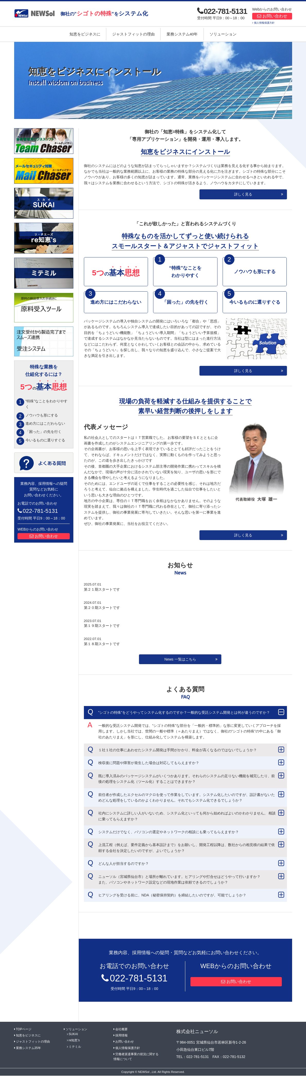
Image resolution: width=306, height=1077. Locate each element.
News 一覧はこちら (180, 660)
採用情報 (121, 1037)
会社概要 (121, 1031)
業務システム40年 (182, 34)
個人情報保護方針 (264, 22)
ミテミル (75, 1048)
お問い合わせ (275, 16)
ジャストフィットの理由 (133, 34)
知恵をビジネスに (84, 34)
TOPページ (23, 1031)
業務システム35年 (28, 1049)
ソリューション (223, 34)
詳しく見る (243, 194)
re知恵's (74, 1042)
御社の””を (104, 13)
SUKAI (73, 1035)
